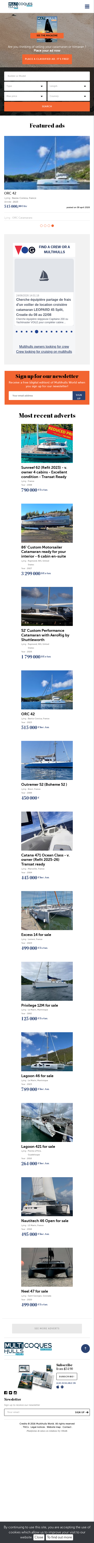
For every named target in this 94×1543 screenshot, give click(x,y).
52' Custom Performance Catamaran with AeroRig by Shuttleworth (45, 635)
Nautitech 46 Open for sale (44, 1221)
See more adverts (47, 1328)
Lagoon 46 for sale (37, 1076)
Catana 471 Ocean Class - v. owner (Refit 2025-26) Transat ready (45, 859)
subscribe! (66, 1376)
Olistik (64, 1431)
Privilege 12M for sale (39, 1005)
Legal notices (38, 1427)
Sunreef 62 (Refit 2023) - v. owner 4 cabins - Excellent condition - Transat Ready (44, 472)
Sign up (79, 397)
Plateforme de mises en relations (42, 1431)
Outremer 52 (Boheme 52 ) (44, 784)
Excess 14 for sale (36, 935)
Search (47, 106)
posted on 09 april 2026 (78, 207)
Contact (67, 1427)
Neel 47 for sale (34, 1291)
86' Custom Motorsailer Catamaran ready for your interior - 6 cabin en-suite (43, 551)
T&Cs (26, 1427)
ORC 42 (10, 193)
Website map (54, 1427)
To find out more (59, 1537)
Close (39, 1537)
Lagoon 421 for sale (38, 1146)
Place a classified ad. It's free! (47, 59)
